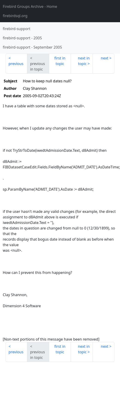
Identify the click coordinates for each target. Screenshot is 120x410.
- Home (30, 6)
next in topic (84, 61)
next (104, 58)
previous (16, 63)
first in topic (60, 61)
